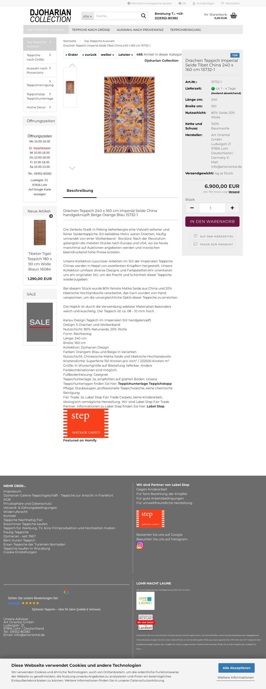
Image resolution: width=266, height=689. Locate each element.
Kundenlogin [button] (203, 3)
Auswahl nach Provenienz (140, 30)
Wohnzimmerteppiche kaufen (150, 3)
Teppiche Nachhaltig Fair (23, 519)
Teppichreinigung (185, 30)
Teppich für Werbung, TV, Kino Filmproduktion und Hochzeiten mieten (59, 528)
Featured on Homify (80, 440)
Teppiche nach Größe (91, 30)
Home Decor (36, 107)
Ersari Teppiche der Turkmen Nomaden (34, 544)
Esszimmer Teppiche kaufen (25, 524)
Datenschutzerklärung (147, 680)
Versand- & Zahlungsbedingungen (30, 507)
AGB (7, 499)
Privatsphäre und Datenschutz (27, 503)
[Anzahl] (212, 208)
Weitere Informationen (236, 677)
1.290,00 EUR (40, 279)
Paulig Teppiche (16, 532)
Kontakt (9, 515)
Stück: (190, 199)
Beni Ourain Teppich (19, 540)
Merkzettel (230, 3)
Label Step (155, 406)
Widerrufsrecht (15, 511)
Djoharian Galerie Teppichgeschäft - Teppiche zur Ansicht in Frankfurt (58, 495)
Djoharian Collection (162, 60)
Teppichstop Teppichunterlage (40, 96)
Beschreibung (80, 190)
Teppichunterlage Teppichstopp (145, 384)
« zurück (89, 55)
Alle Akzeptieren (237, 668)
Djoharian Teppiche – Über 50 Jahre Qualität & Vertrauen (66, 609)
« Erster (71, 55)
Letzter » (125, 55)
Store (138, 649)
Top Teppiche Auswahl (46, 30)
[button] (182, 3)
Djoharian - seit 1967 (19, 536)
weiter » (107, 55)
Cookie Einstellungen (20, 552)
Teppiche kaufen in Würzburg (26, 548)
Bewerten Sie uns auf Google (159, 535)
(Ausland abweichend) (226, 93)
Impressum (12, 491)
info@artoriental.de (29, 635)
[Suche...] (87, 16)
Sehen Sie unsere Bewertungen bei (33, 598)
